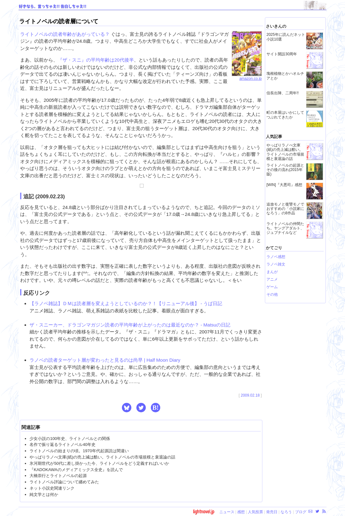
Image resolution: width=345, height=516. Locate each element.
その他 (272, 294)
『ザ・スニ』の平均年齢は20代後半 (96, 60)
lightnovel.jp (203, 511)
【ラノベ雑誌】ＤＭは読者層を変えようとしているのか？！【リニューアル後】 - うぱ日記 (126, 303)
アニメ (272, 279)
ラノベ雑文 (275, 264)
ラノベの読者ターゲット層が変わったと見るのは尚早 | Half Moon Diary (105, 360)
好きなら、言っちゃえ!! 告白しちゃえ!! (52, 6)
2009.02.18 (250, 395)
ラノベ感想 (275, 257)
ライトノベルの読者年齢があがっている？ (65, 34)
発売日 (271, 512)
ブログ (300, 512)
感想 (241, 512)
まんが (272, 272)
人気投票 (255, 512)
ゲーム (272, 287)
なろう (286, 512)
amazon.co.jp (247, 77)
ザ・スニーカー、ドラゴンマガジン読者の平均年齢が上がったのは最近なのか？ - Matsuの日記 (130, 324)
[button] (126, 407)
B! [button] (155, 407)
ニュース (226, 512)
